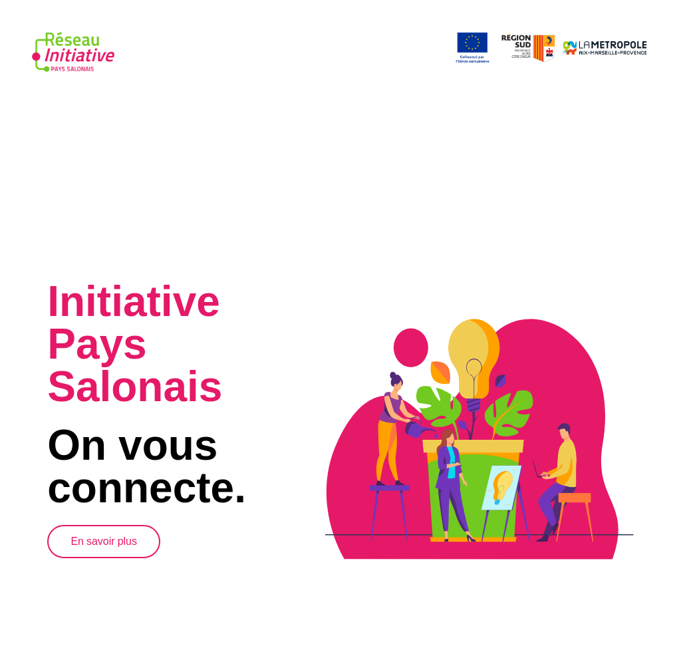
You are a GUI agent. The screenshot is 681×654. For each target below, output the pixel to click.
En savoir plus (103, 540)
